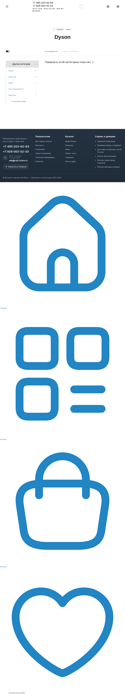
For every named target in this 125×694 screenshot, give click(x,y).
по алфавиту (73, 51)
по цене (64, 51)
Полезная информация (44, 157)
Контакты (39, 145)
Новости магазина (43, 153)
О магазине (40, 149)
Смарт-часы (70, 153)
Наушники (69, 157)
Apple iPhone (70, 141)
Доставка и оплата (43, 141)
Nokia (67, 149)
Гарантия (39, 161)
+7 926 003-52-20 (43, 5)
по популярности (51, 51)
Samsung (69, 145)
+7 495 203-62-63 (43, 2)
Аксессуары (70, 161)
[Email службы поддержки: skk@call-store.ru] (18, 158)
